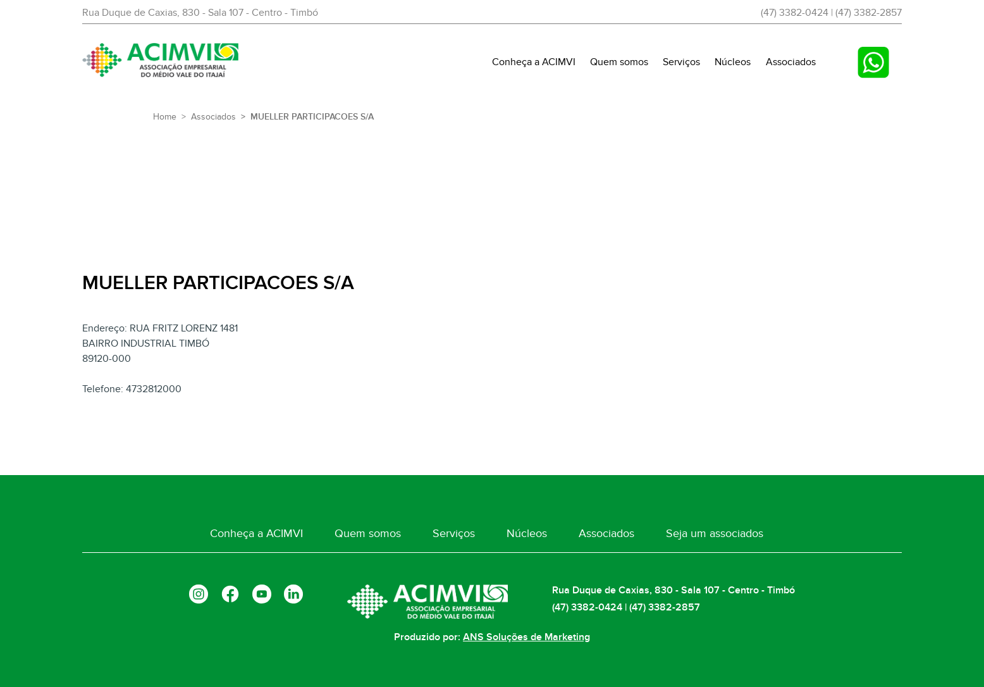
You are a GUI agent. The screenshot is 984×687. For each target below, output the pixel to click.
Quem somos (619, 62)
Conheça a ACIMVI (533, 62)
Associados (791, 62)
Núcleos (733, 62)
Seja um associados (707, 534)
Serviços (681, 62)
